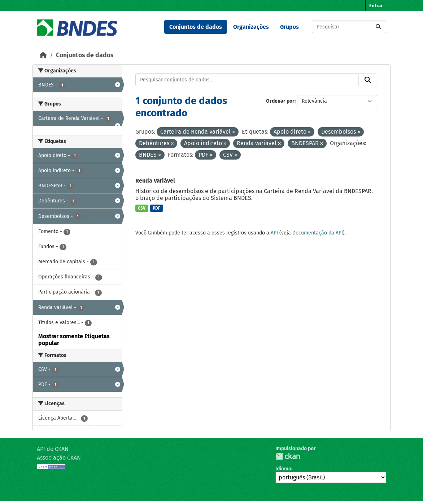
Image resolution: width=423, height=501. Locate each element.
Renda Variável (155, 180)
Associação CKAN (59, 457)
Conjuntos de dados (195, 26)
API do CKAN (53, 449)
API (274, 233)
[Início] (43, 55)
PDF (156, 208)
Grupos (289, 26)
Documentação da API (317, 233)
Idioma (283, 469)
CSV (141, 208)
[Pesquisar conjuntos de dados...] (349, 27)
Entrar (376, 5)
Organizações (251, 26)
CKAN (287, 456)
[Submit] (378, 27)
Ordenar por (280, 101)
